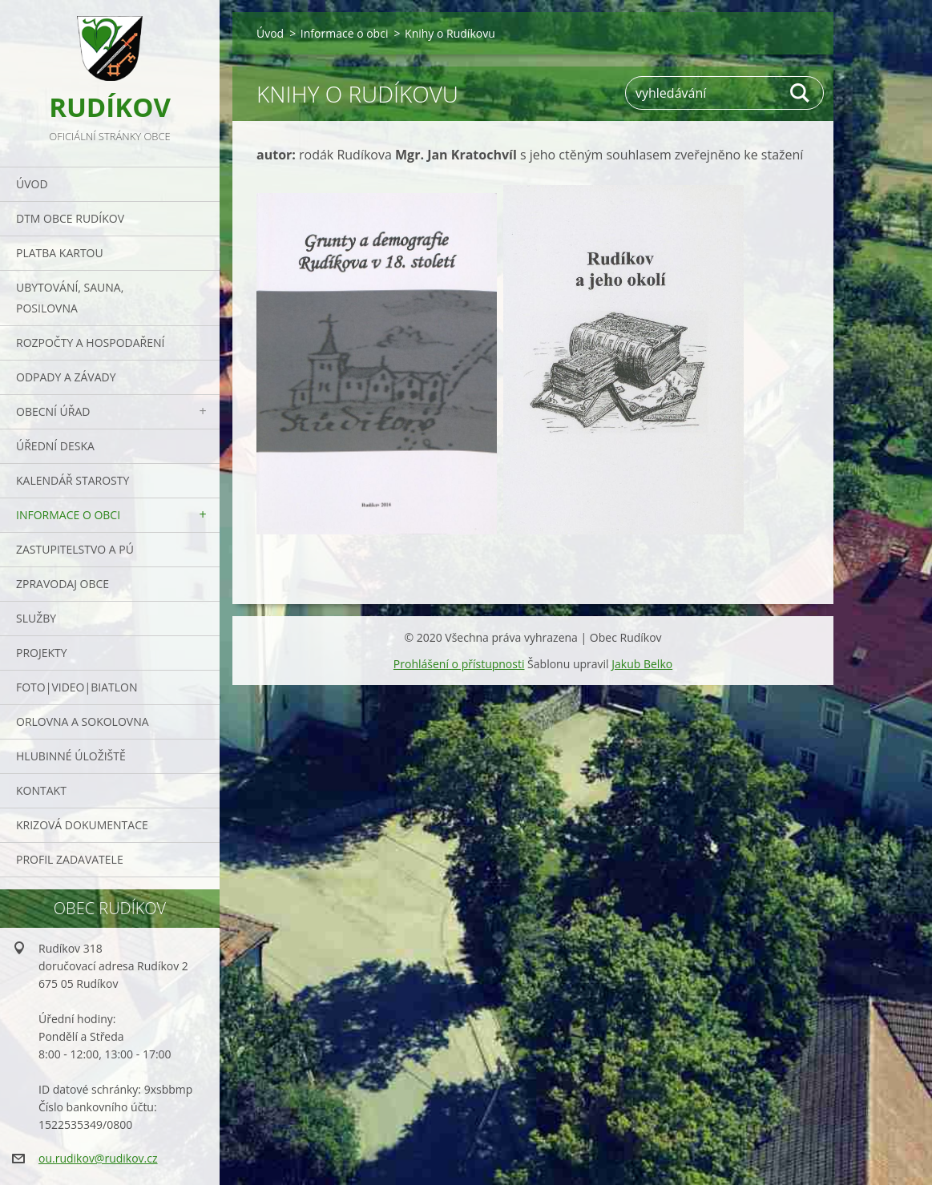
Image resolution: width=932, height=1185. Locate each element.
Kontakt (41, 790)
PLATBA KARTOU (59, 252)
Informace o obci (68, 514)
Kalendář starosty (72, 480)
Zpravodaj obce (62, 583)
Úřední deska (55, 445)
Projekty (41, 652)
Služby (36, 618)
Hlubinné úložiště (71, 756)
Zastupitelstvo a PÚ (75, 549)
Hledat (800, 93)
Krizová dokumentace (82, 824)
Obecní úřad (53, 411)
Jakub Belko (641, 663)
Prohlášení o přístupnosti (459, 663)
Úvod (32, 183)
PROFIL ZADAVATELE (69, 859)
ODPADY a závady (65, 377)
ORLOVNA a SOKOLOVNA (82, 721)
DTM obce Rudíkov (70, 218)
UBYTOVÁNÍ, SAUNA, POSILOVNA (69, 298)
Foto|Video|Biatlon (76, 687)
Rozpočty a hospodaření (90, 342)
